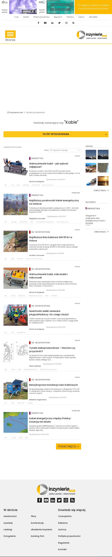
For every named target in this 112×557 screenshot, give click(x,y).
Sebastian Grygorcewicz (38, 400)
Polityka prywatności (41, 17)
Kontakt (26, 17)
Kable (18, 185)
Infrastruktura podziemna (30, 369)
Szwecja (13, 438)
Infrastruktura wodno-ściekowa (48, 369)
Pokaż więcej (68, 446)
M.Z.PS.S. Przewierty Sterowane (34, 259)
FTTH (12, 185)
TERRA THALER (20, 403)
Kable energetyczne (48, 185)
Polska (20, 438)
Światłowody (21, 296)
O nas (16, 17)
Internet (13, 296)
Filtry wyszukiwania (56, 134)
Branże (10, 36)
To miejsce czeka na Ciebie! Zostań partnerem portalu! (93, 7)
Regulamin (58, 17)
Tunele (13, 369)
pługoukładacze (21, 332)
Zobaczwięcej (100, 232)
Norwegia (13, 222)
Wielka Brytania (23, 222)
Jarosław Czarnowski (36, 255)
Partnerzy (70, 17)
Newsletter (93, 17)
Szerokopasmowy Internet (35, 296)
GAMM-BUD (26, 185)
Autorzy (81, 17)
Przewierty (20, 259)
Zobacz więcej (100, 190)
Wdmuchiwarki (35, 185)
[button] (65, 150)
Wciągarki (30, 403)
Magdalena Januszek (37, 219)
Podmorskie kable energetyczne (45, 222)
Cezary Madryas (35, 366)
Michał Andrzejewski (36, 182)
